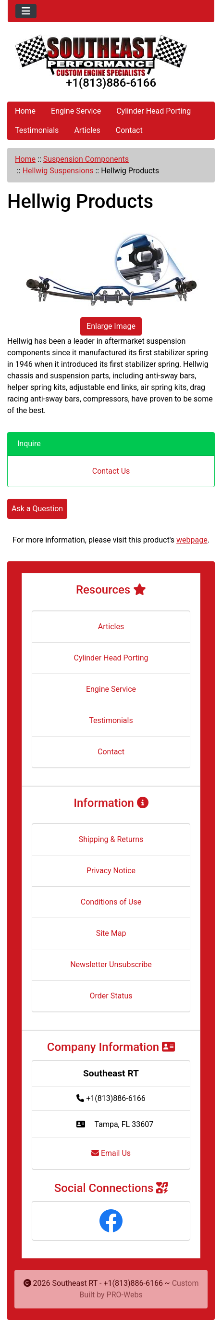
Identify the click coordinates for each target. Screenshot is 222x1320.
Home (25, 111)
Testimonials (37, 130)
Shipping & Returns (111, 839)
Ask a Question (37, 508)
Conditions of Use (111, 901)
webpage (192, 539)
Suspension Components (86, 159)
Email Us (111, 1153)
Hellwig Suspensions (58, 170)
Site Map (111, 933)
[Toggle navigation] (26, 11)
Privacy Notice (111, 870)
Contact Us (111, 471)
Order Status (111, 995)
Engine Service (76, 111)
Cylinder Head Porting (153, 111)
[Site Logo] (111, 55)
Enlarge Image (111, 326)
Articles (87, 130)
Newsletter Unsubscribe (111, 964)
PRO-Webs (125, 1294)
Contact (129, 130)
